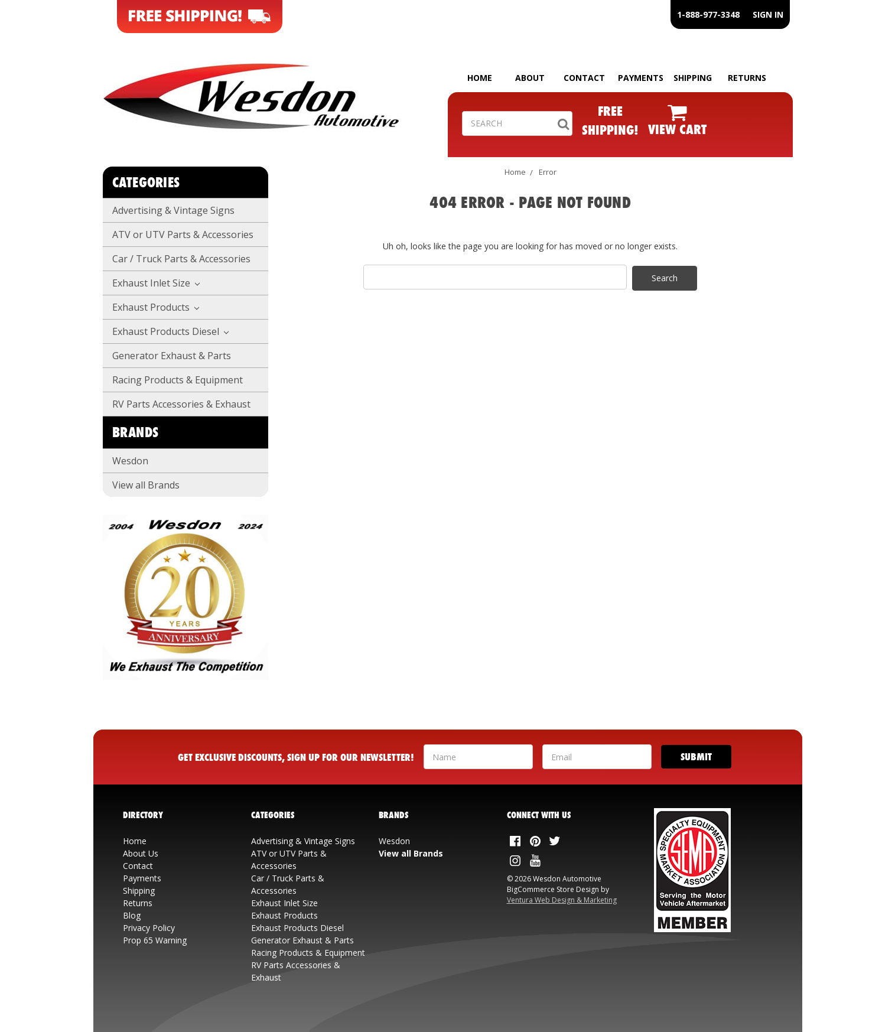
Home (515, 172)
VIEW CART (677, 129)
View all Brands (146, 484)
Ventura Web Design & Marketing (562, 900)
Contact (138, 865)
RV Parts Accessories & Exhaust (181, 404)
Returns (137, 903)
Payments (142, 878)
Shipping (139, 890)
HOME (479, 77)
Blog (132, 915)
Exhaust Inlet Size (156, 282)
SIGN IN (768, 14)
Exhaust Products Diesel (170, 331)
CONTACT (584, 77)
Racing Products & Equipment (177, 379)
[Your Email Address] (597, 756)
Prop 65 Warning (155, 940)
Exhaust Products (156, 307)
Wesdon (130, 460)
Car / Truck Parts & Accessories (181, 258)
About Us (140, 853)
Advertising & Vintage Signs (173, 210)
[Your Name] (478, 756)
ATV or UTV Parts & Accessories (182, 234)
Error (547, 172)
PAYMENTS (640, 77)
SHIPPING (692, 77)
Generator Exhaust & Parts (171, 355)
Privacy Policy (149, 927)
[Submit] (696, 757)
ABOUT (530, 77)
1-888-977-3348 (708, 14)
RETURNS (747, 77)
